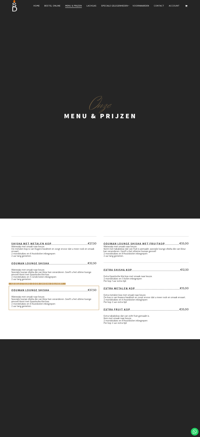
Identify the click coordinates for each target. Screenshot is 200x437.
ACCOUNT (174, 5)
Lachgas (91, 5)
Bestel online (52, 5)
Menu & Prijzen (73, 5)
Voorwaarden (141, 5)
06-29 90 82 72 (130, 422)
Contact (159, 5)
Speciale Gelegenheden (114, 5)
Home (36, 5)
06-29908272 (138, 327)
